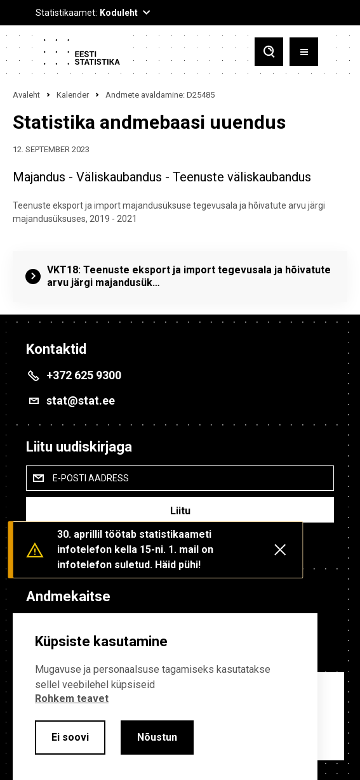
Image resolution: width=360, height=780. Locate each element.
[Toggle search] (269, 51)
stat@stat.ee (80, 400)
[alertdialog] (165, 696)
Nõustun (157, 737)
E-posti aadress (91, 478)
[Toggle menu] (303, 51)
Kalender (73, 95)
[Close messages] (280, 549)
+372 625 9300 (83, 375)
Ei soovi (70, 737)
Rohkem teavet (72, 698)
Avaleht (26, 95)
